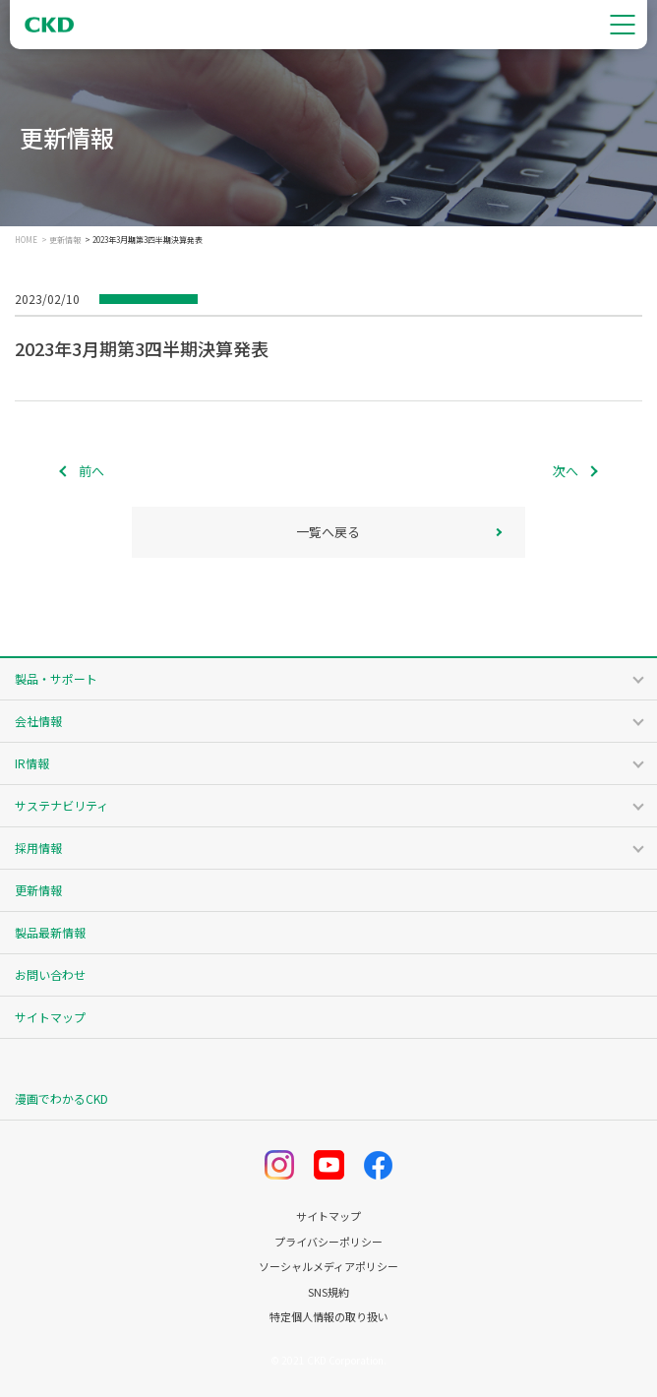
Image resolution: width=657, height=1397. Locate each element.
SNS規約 (328, 1292)
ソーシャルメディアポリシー (328, 1266)
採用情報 (38, 847)
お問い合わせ (50, 974)
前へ (91, 470)
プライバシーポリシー (328, 1242)
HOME (26, 240)
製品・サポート (56, 678)
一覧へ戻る (328, 531)
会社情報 (38, 720)
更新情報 (65, 240)
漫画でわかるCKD (61, 1098)
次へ (565, 470)
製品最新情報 (50, 932)
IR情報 (32, 763)
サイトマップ (50, 1016)
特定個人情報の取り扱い (328, 1316)
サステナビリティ (61, 805)
